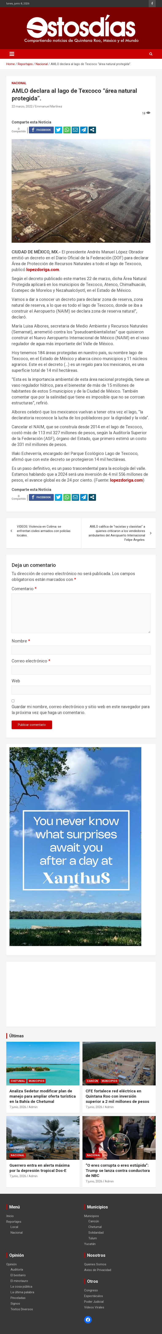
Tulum (92, 1238)
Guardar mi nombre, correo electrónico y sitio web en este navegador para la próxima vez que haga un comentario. (81, 709)
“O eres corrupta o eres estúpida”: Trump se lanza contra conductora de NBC (118, 1170)
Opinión (11, 1264)
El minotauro (19, 1281)
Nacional (19, 83)
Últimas (16, 1035)
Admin (33, 1107)
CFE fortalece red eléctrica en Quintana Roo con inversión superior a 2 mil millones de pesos (117, 1096)
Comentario (24, 588)
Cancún (92, 1081)
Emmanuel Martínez (48, 106)
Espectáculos (93, 1296)
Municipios (36, 1081)
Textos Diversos (22, 1309)
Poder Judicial (94, 1302)
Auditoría (17, 1269)
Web (16, 680)
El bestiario (18, 1275)
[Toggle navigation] (11, 54)
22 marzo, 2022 (22, 106)
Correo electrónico (31, 660)
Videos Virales (94, 1307)
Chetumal (18, 1081)
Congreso (91, 1290)
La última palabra (22, 1292)
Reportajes (13, 1222)
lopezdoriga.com (42, 269)
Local (14, 1227)
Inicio (10, 1216)
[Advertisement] (81, 994)
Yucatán (90, 1244)
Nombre (21, 640)
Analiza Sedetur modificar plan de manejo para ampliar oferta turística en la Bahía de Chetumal (42, 1096)
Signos (15, 1303)
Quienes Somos (95, 1264)
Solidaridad (96, 1232)
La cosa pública (21, 1286)
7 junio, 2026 (17, 1107)
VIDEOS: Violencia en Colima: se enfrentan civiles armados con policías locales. (43, 531)
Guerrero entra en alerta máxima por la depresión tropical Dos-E (39, 1168)
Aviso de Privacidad (97, 1270)
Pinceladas (18, 1298)
